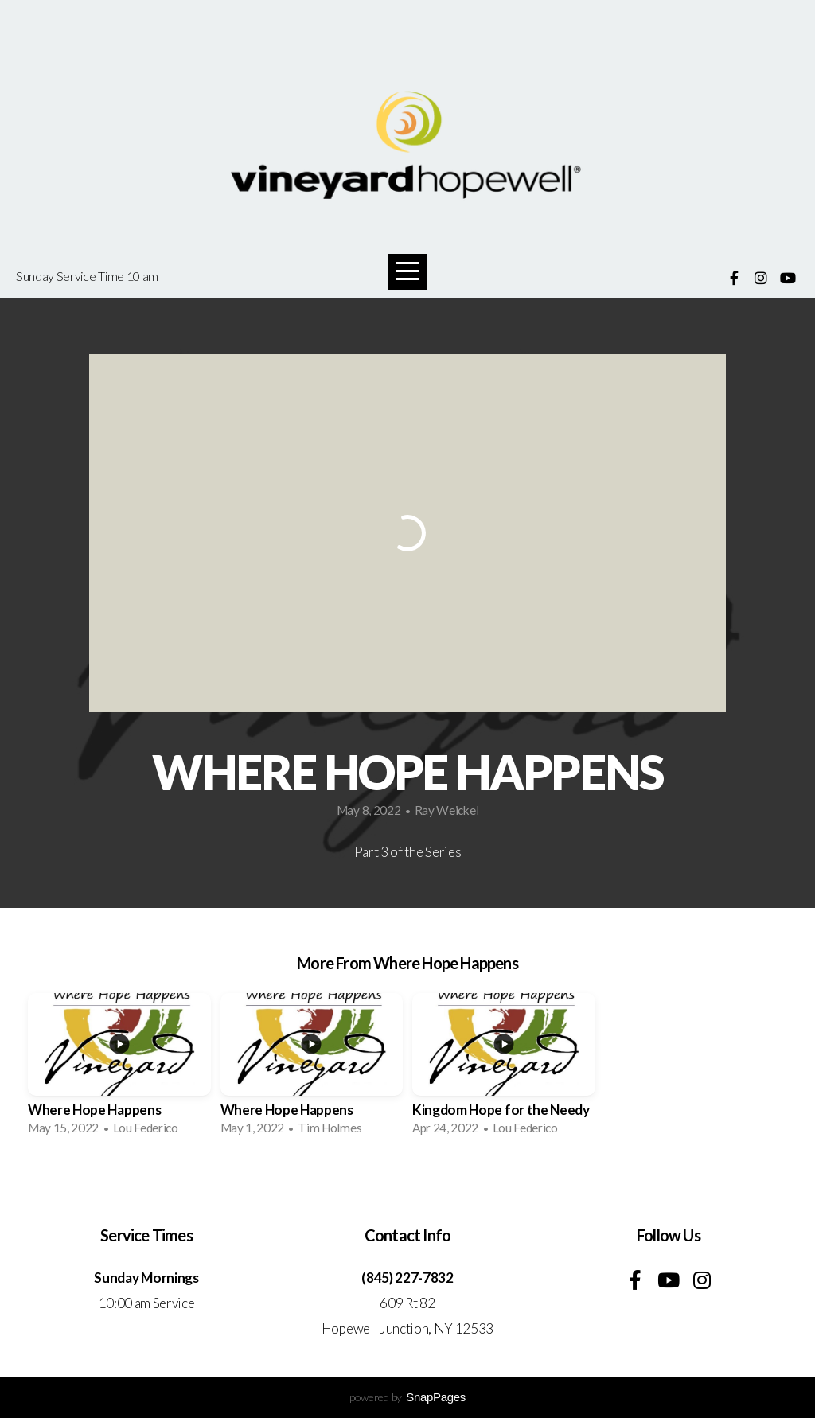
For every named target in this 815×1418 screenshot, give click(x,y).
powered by (407, 1397)
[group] (119, 1069)
